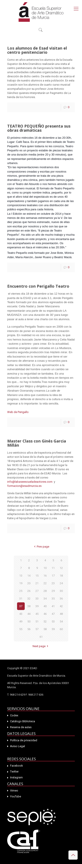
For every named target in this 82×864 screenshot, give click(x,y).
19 (20, 583)
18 (61, 575)
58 (45, 629)
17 (53, 575)
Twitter (14, 771)
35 (53, 598)
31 (20, 598)
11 (53, 568)
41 (53, 606)
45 (36, 613)
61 (41, 636)
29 (53, 591)
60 (61, 629)
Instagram (16, 777)
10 (45, 568)
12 (61, 568)
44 (28, 613)
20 (28, 583)
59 (53, 629)
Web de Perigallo (18, 412)
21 (36, 583)
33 (36, 598)
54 (61, 621)
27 (36, 591)
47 (53, 613)
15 (36, 575)
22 (45, 583)
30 (61, 591)
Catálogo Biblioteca (22, 721)
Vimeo (14, 790)
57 (36, 629)
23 (53, 583)
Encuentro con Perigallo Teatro (38, 286)
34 (45, 598)
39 (36, 606)
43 (20, 613)
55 (20, 629)
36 (61, 598)
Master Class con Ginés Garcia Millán (36, 443)
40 (45, 606)
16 (45, 575)
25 (20, 591)
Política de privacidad (23, 740)
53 (53, 621)
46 (45, 613)
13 (20, 575)
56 (28, 629)
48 (61, 613)
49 (20, 621)
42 (61, 606)
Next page (41, 646)
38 (28, 606)
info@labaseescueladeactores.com (29, 481)
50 (28, 621)
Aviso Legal (17, 746)
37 (20, 606)
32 (28, 598)
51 (36, 621)
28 (45, 591)
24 (61, 583)
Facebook (16, 765)
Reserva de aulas (20, 727)
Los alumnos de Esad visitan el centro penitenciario (37, 50)
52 (45, 621)
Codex (14, 715)
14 (28, 575)
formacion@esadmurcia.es (24, 485)
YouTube (15, 796)
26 (28, 591)
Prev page (41, 546)
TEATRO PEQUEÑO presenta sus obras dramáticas (38, 128)
